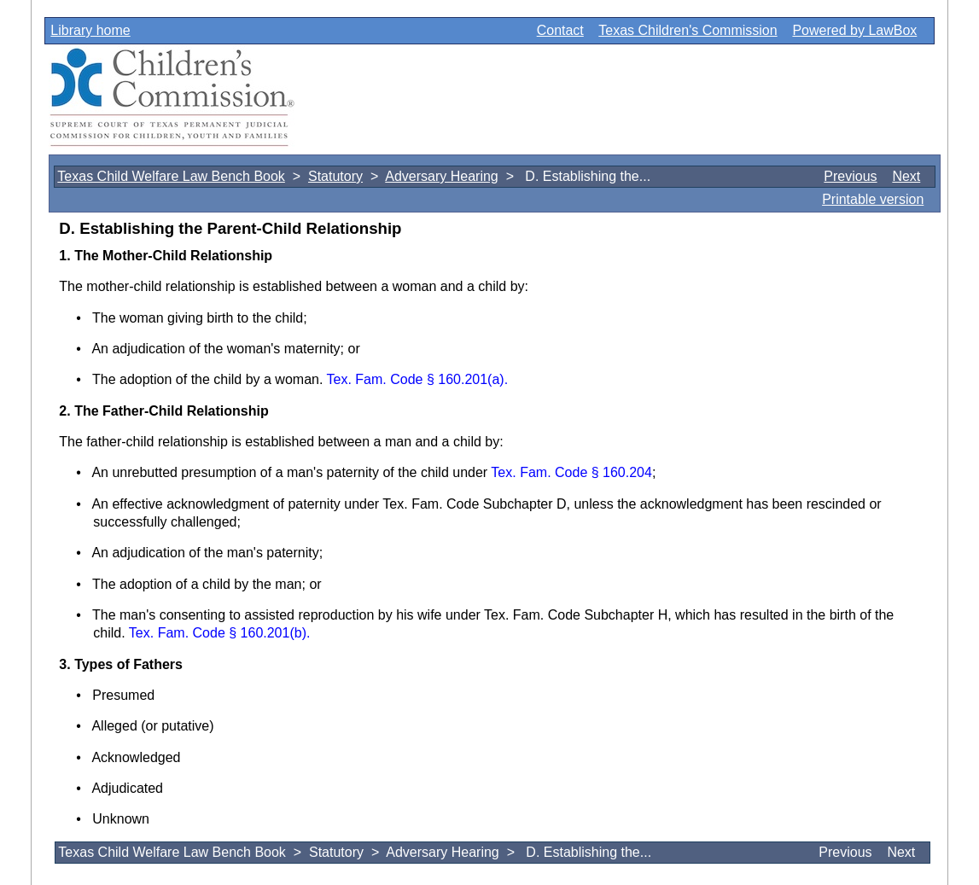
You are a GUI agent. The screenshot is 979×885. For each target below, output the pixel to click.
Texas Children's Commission (687, 30)
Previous (850, 176)
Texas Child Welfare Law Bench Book (171, 176)
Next (906, 176)
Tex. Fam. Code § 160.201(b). (220, 633)
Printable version (873, 199)
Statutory (335, 176)
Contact (560, 30)
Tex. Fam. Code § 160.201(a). (418, 379)
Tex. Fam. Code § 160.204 (571, 472)
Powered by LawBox (854, 30)
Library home (90, 30)
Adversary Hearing (441, 176)
